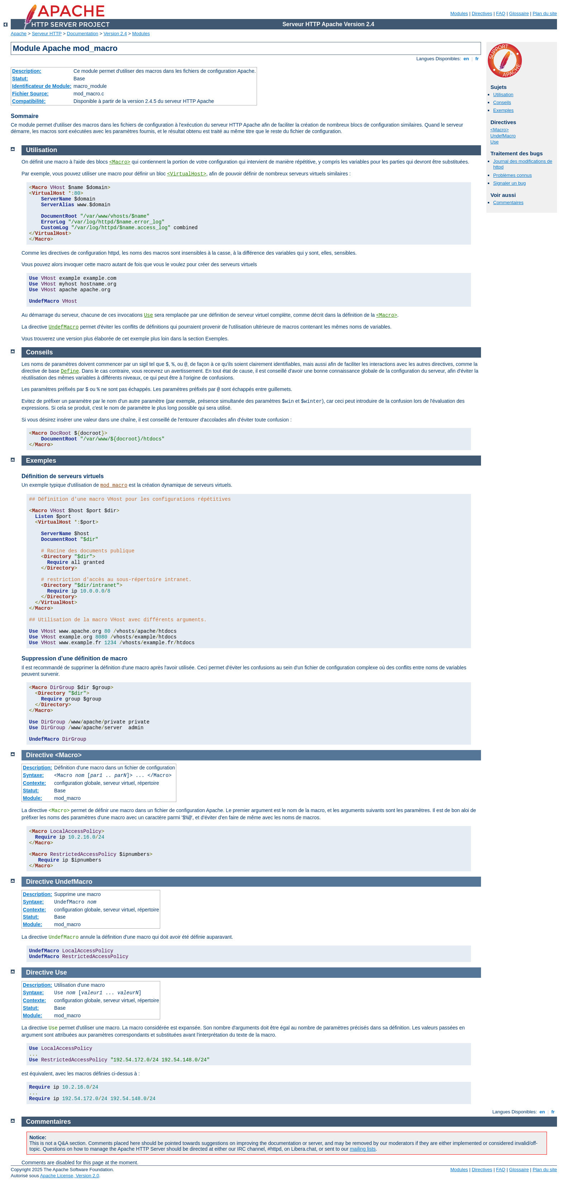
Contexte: (34, 783)
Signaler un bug (509, 183)
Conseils (502, 102)
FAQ (500, 13)
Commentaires (508, 202)
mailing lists (363, 1149)
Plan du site (545, 13)
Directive (39, 755)
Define (70, 371)
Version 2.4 (115, 33)
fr (477, 58)
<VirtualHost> (186, 174)
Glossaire (519, 13)
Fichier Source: (30, 93)
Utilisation (503, 94)
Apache (19, 33)
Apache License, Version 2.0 (69, 1175)
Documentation (82, 33)
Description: (27, 71)
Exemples (503, 110)
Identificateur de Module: (42, 86)
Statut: (20, 78)
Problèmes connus (512, 175)
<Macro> (499, 129)
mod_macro (114, 485)
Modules (459, 13)
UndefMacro (503, 135)
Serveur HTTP (47, 33)
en (466, 58)
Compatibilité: (29, 101)
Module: (32, 798)
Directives (482, 13)
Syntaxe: (33, 775)
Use (494, 142)
